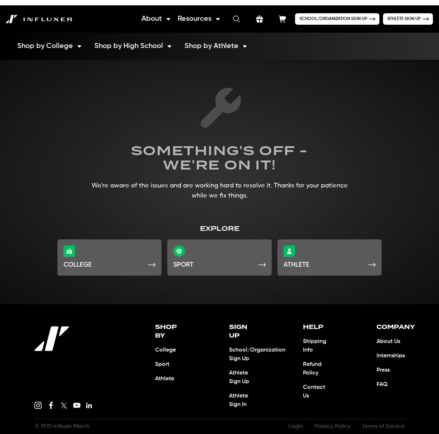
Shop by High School (134, 41)
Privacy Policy (329, 421)
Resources (192, 13)
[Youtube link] (76, 400)
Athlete (165, 365)
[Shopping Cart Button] (276, 13)
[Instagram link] (38, 400)
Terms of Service (382, 421)
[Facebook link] (51, 400)
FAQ (382, 379)
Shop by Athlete (219, 41)
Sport (162, 350)
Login (292, 421)
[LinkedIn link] (89, 400)
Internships (393, 350)
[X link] (63, 400)
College (165, 336)
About (148, 13)
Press (384, 365)
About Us (389, 336)
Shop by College (50, 41)
